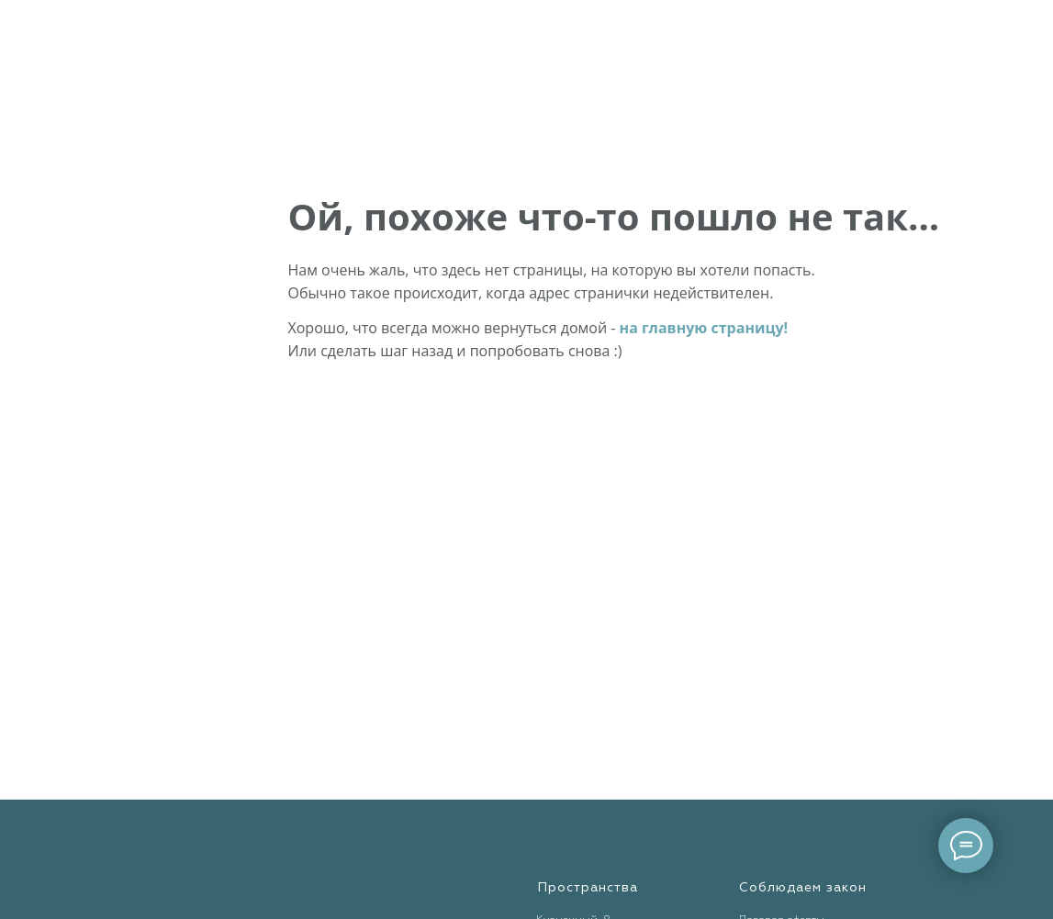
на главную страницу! (704, 328)
